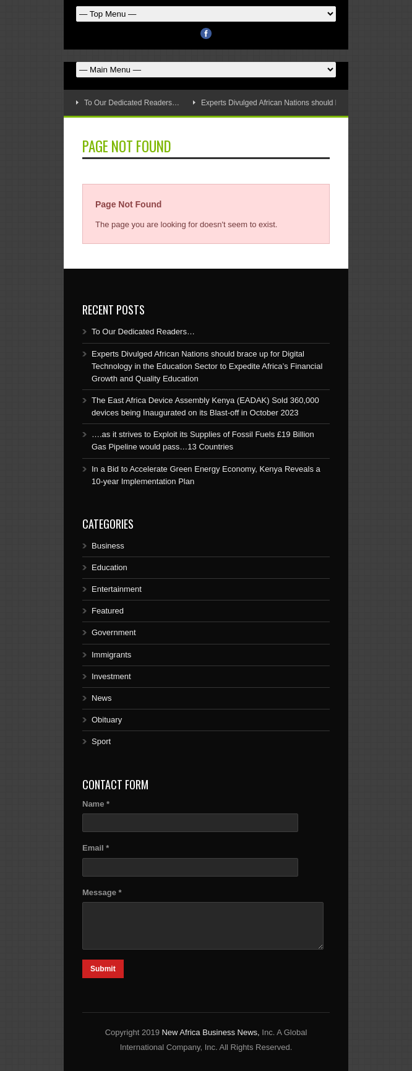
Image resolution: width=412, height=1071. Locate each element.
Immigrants (111, 654)
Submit (103, 969)
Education (109, 567)
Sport (101, 741)
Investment (111, 676)
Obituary (107, 719)
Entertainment (117, 589)
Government (114, 632)
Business (108, 545)
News (102, 698)
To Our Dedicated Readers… (131, 102)
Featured (108, 610)
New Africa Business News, (210, 1032)
